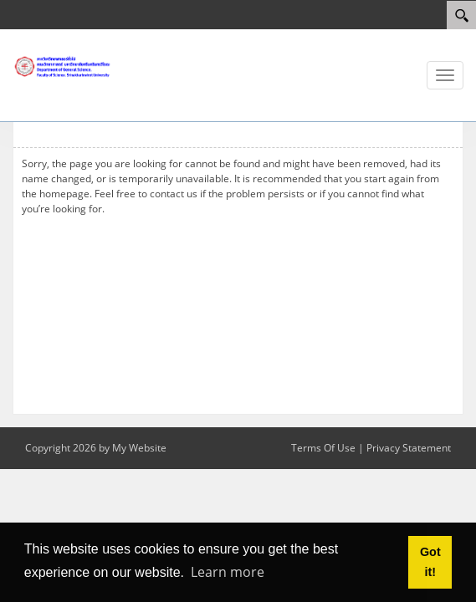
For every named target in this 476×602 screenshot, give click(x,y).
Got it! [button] (430, 562)
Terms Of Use (323, 448)
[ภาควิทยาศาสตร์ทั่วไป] (63, 66)
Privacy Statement (408, 448)
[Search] (461, 15)
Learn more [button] (227, 572)
